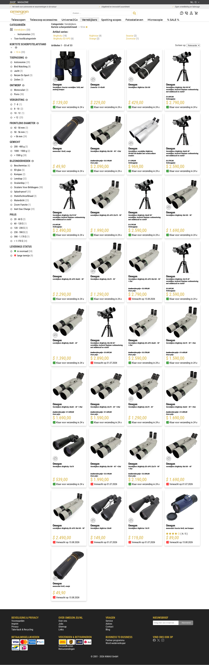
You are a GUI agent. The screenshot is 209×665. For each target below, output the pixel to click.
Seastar (131, 35)
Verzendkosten (65, 646)
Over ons (62, 620)
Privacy (14, 626)
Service (109, 620)
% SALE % (173, 19)
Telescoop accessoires (43, 19)
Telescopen (18, 19)
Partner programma (115, 640)
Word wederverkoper (116, 643)
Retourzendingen (66, 648)
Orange (94, 38)
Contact (109, 626)
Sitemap (62, 626)
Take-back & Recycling (22, 629)
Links (61, 629)
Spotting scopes (111, 19)
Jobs (60, 623)
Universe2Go (70, 19)
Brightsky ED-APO (63, 38)
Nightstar (95, 35)
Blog (108, 629)
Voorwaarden (17, 620)
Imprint (14, 623)
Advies (109, 623)
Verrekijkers (89, 19)
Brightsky (60, 35)
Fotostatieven (134, 19)
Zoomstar (132, 38)
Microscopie (155, 19)
